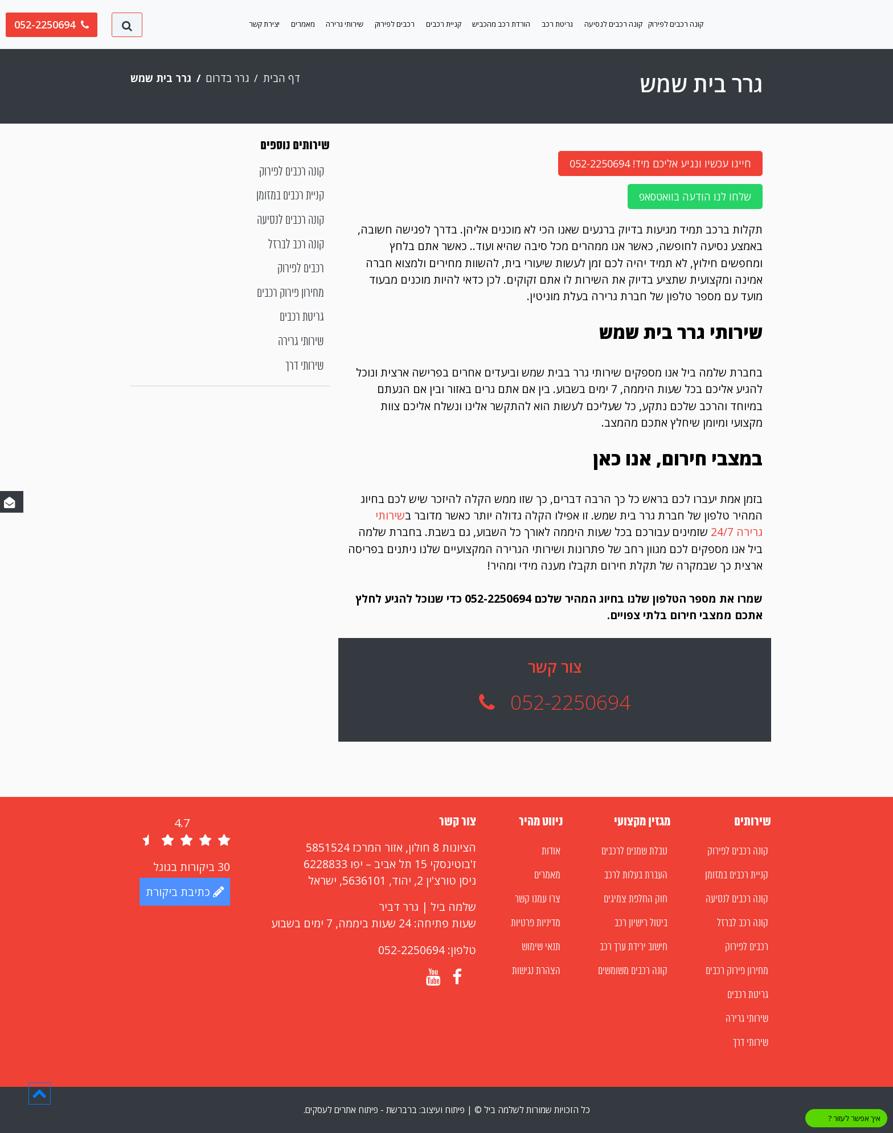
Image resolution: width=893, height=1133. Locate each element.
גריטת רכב (557, 24)
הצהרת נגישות (536, 971)
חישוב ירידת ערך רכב (633, 947)
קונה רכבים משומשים (632, 971)
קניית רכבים (443, 24)
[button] (39, 1093)
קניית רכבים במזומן (290, 196)
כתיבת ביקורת (185, 891)
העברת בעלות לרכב (635, 875)
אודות (551, 851)
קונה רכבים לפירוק (675, 24)
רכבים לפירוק (395, 24)
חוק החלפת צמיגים (635, 899)
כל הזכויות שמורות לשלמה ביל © (531, 1109)
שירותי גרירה (344, 24)
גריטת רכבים (302, 318)
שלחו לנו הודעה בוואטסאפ (695, 196)
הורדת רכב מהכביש (501, 24)
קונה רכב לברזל (296, 245)
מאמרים (303, 24)
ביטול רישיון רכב (641, 923)
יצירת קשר (264, 24)
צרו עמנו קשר (537, 899)
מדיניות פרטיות (535, 923)
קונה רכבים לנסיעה (613, 24)
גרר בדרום (227, 78)
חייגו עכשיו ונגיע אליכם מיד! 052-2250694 (660, 163)
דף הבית (281, 78)
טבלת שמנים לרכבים (634, 851)
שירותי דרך (304, 367)
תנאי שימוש (541, 947)
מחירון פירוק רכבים (290, 294)
